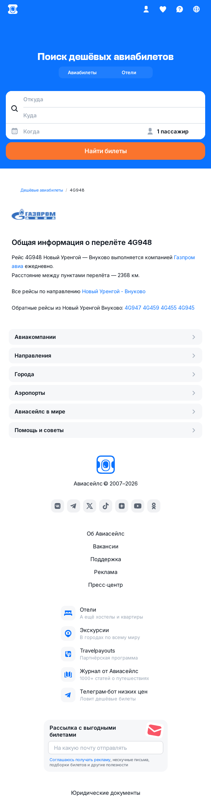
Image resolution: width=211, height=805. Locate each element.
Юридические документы (105, 792)
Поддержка (105, 559)
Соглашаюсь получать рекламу (80, 759)
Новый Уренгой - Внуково (113, 291)
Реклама (105, 571)
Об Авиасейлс (106, 533)
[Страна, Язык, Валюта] (196, 9)
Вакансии (105, 546)
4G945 (186, 308)
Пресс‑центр (105, 584)
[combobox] (105, 99)
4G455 (169, 308)
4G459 (151, 308)
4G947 (133, 308)
